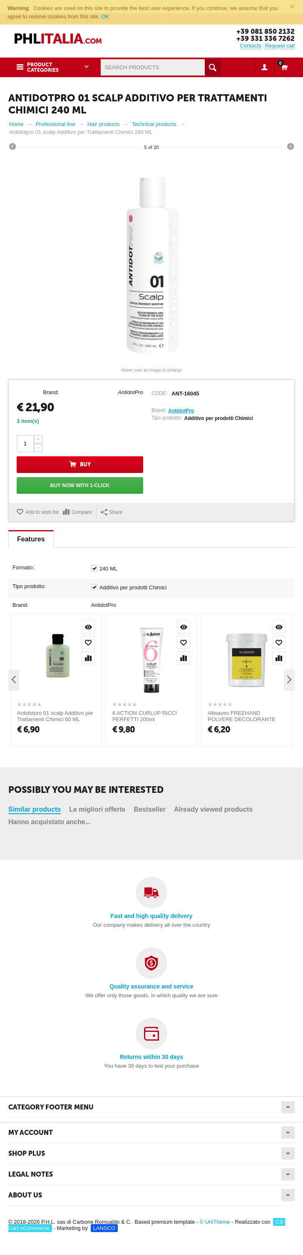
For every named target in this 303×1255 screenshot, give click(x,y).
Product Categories (43, 67)
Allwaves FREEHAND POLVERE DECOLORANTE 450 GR (242, 807)
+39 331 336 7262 (265, 38)
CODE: (159, 393)
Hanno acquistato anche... (49, 685)
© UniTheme (215, 1221)
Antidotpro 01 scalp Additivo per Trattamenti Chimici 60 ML (55, 804)
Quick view (88, 715)
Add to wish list (42, 512)
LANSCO (104, 1228)
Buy (85, 464)
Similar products (34, 672)
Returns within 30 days (151, 1056)
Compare (82, 512)
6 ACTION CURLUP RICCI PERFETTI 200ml (144, 804)
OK (105, 16)
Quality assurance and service (151, 986)
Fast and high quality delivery (152, 915)
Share (111, 511)
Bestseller (150, 672)
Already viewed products (213, 672)
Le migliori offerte (97, 672)
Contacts (250, 45)
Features (31, 538)
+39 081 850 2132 (265, 31)
